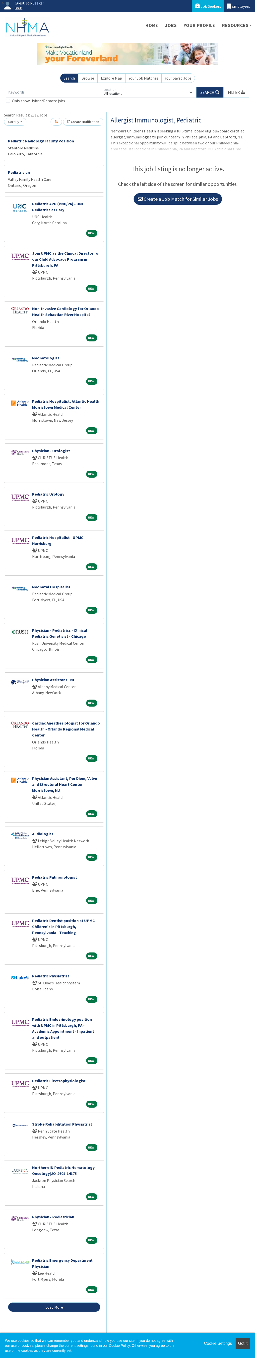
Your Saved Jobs (178, 78)
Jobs (171, 25)
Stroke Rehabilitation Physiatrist (62, 1124)
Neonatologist (45, 357)
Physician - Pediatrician (53, 1216)
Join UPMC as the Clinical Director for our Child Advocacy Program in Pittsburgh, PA (66, 259)
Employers (238, 6)
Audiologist (42, 833)
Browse (87, 78)
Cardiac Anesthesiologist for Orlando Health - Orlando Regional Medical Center (66, 729)
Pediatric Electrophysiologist (59, 1080)
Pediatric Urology (48, 494)
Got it (243, 1343)
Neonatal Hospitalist (51, 586)
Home (151, 25)
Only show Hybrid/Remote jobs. (39, 100)
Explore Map (111, 78)
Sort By (13, 121)
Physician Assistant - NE (53, 679)
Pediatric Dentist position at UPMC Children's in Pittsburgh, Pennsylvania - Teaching (63, 926)
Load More (54, 1307)
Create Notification (83, 121)
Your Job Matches (143, 78)
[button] (236, 92)
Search (69, 78)
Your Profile (199, 25)
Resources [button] (235, 25)
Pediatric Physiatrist (50, 975)
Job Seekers (208, 6)
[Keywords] (53, 92)
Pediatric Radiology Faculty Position (41, 140)
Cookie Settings (218, 1343)
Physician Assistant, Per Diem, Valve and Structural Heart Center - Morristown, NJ (64, 784)
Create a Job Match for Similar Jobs (178, 199)
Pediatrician (19, 172)
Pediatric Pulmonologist (54, 877)
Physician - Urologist (51, 450)
